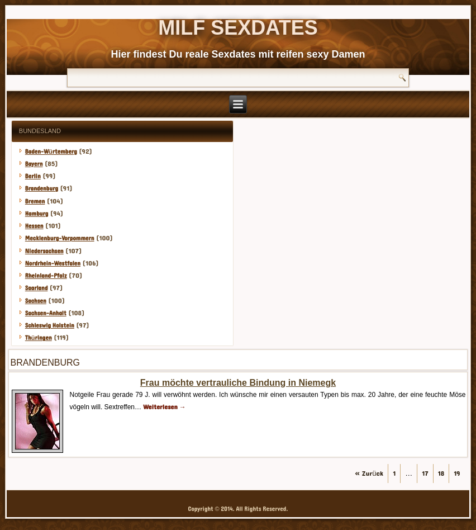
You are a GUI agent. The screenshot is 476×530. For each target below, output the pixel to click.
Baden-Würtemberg (51, 151)
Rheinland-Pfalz (46, 276)
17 (425, 473)
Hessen (34, 226)
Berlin (33, 176)
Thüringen (38, 338)
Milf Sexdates (237, 27)
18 (441, 473)
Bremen (35, 201)
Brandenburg (41, 188)
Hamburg (37, 214)
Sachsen (35, 301)
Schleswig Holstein (49, 325)
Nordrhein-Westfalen (52, 263)
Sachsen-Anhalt (45, 313)
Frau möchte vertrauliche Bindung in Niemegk (238, 382)
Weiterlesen (164, 407)
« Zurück (369, 473)
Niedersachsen (44, 251)
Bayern (34, 164)
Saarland (36, 288)
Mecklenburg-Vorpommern (59, 238)
